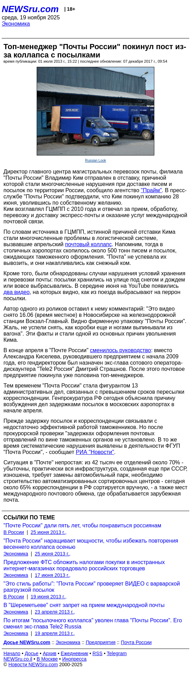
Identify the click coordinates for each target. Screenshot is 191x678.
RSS (97, 653)
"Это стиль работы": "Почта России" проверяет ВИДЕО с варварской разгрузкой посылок (91, 587)
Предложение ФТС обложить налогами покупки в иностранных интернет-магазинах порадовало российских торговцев (84, 565)
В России (13, 532)
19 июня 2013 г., (48, 596)
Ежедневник (74, 653)
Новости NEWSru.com (33, 664)
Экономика (16, 24)
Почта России (136, 642)
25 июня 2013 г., (48, 532)
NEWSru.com (30, 9)
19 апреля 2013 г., (55, 633)
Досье (31, 653)
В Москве (47, 659)
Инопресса (74, 659)
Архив (49, 653)
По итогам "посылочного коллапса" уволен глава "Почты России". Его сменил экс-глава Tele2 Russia (92, 623)
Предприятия (101, 642)
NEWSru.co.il (17, 659)
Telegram (117, 653)
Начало (11, 653)
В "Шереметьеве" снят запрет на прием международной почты (83, 605)
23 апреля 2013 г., (55, 612)
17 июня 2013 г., (53, 575)
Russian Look (95, 160)
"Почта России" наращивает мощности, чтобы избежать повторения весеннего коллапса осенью (90, 544)
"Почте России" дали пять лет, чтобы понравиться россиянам (82, 525)
